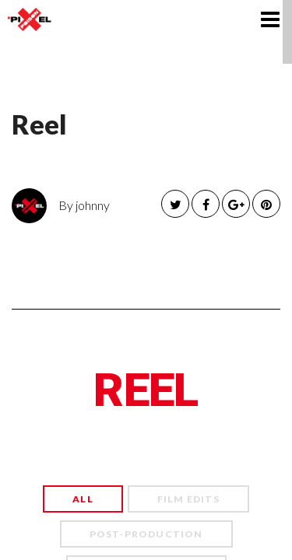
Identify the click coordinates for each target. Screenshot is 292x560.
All (82, 499)
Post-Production (146, 534)
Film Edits (188, 499)
